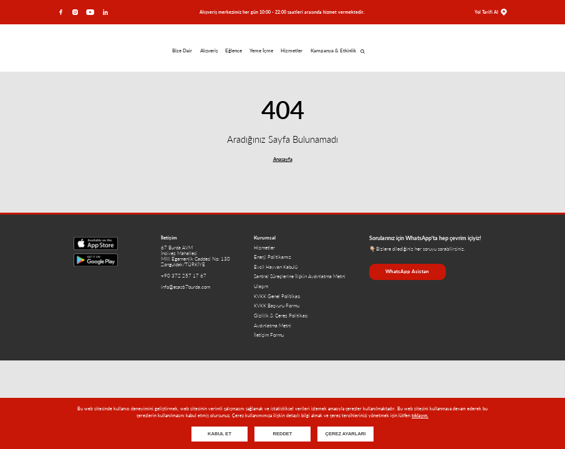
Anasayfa (282, 159)
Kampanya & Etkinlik (333, 51)
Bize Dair (182, 51)
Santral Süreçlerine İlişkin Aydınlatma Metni (299, 276)
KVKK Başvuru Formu (276, 306)
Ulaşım (261, 286)
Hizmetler (291, 51)
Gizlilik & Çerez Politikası (281, 316)
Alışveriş (209, 51)
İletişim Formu (269, 335)
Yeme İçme (261, 51)
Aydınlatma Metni (272, 326)
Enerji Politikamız (272, 257)
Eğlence (233, 51)
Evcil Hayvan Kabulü (275, 267)
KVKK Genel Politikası (277, 296)
